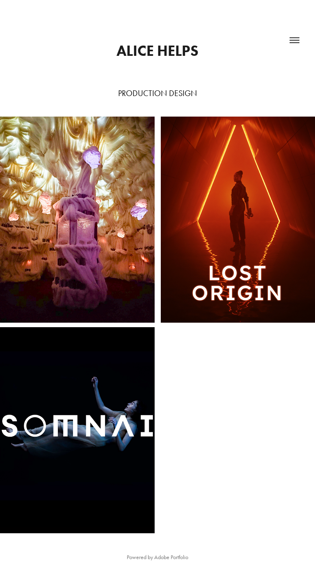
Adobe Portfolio (171, 557)
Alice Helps (157, 50)
